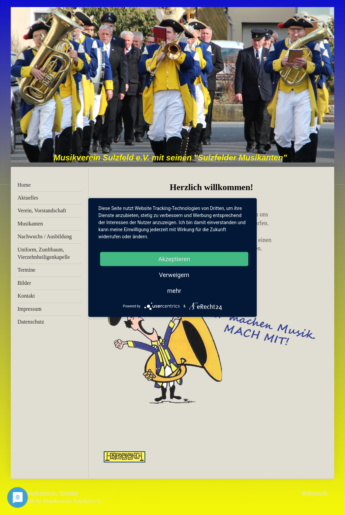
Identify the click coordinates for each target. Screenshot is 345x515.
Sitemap (69, 493)
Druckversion (37, 493)
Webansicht (314, 493)
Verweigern (174, 274)
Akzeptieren (174, 259)
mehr (174, 290)
